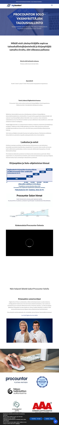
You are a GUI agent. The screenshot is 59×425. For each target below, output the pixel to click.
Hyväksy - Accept (36, 418)
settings (18, 423)
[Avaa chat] (55, 422)
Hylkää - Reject (49, 418)
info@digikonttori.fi (39, 360)
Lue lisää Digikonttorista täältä (29, 315)
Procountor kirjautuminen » (23, 1)
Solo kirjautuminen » (36, 1)
